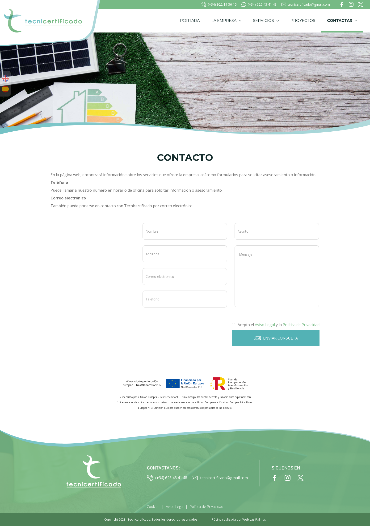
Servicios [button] (266, 20)
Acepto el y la (276, 324)
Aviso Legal (174, 506)
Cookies (153, 506)
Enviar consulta (276, 338)
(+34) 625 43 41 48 (259, 4)
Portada (190, 20)
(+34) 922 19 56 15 (219, 4)
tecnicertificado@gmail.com (305, 4)
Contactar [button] (342, 20)
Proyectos (302, 20)
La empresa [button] (226, 20)
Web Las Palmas (254, 519)
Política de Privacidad (206, 506)
